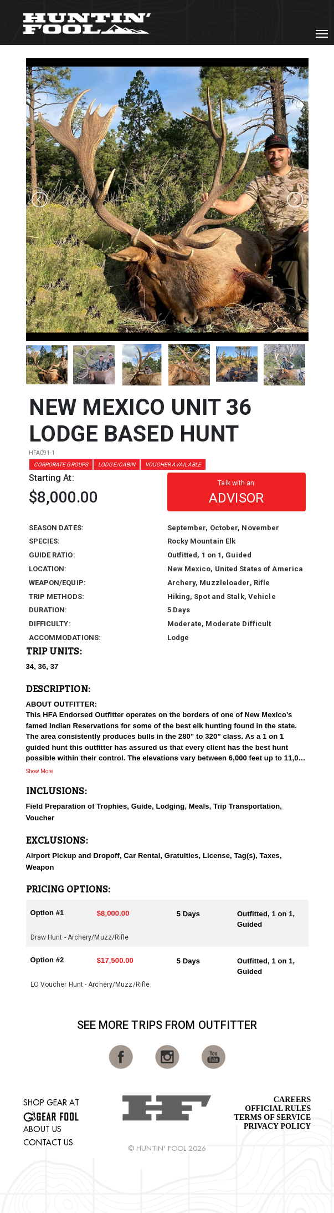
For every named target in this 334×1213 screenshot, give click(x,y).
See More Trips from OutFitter (167, 1025)
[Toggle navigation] (321, 33)
